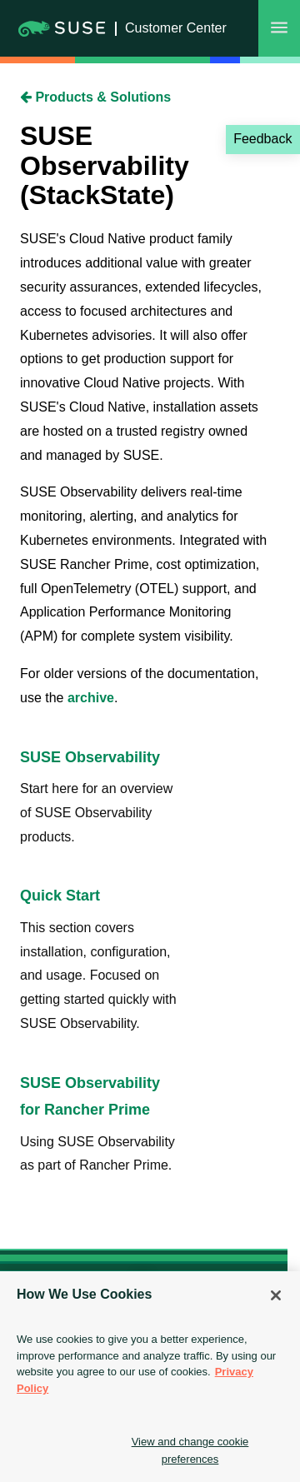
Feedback (262, 139)
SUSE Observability (90, 757)
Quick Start (60, 895)
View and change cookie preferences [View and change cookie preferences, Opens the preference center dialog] (190, 1450)
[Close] (276, 1295)
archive (91, 698)
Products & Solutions (95, 97)
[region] (150, 1376)
